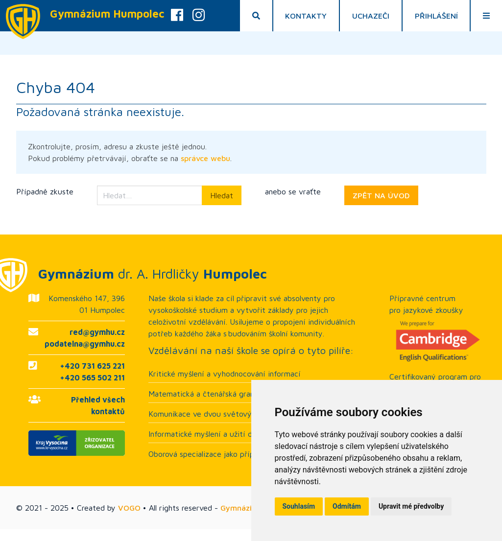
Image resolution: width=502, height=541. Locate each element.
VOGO (129, 507)
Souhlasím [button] (299, 506)
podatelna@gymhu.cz (85, 343)
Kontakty (306, 15)
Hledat (221, 195)
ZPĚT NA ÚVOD (381, 195)
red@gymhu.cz (97, 332)
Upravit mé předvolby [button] (411, 506)
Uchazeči (370, 15)
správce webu (205, 158)
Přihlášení (436, 15)
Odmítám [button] (347, 506)
